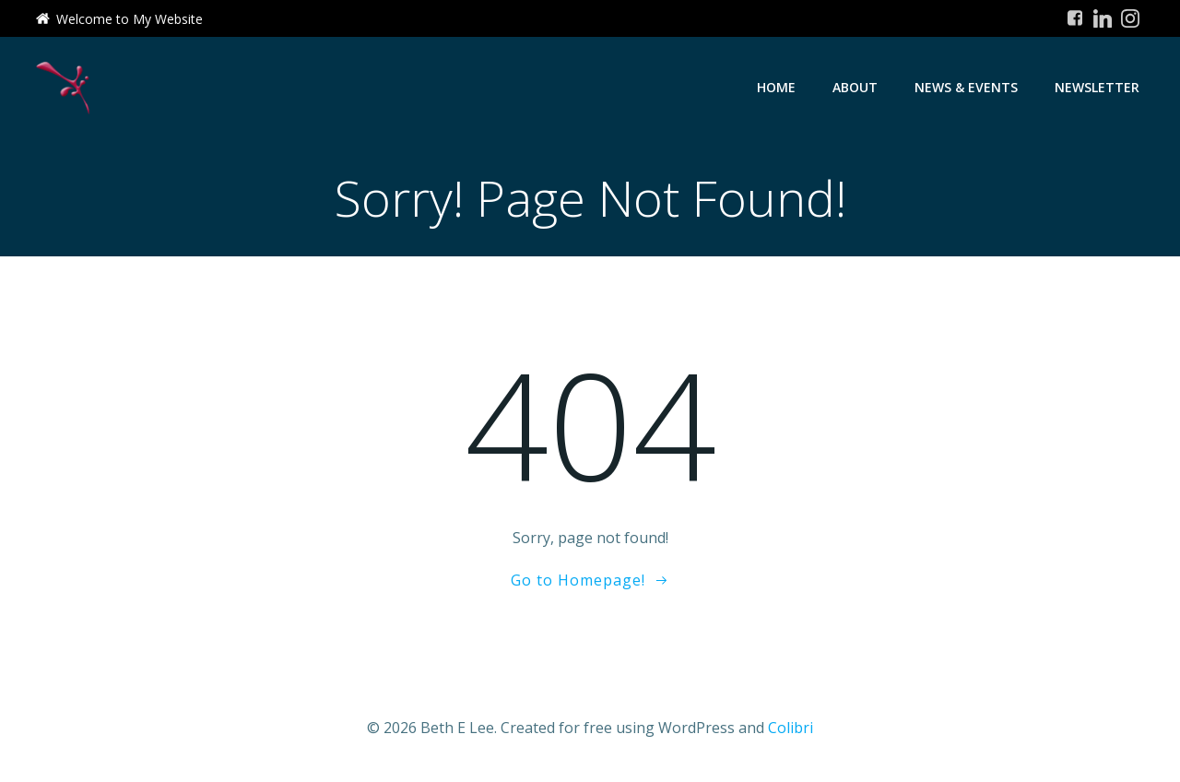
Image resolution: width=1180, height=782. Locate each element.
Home (776, 87)
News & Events (966, 87)
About (855, 87)
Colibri (790, 727)
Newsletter (1097, 87)
